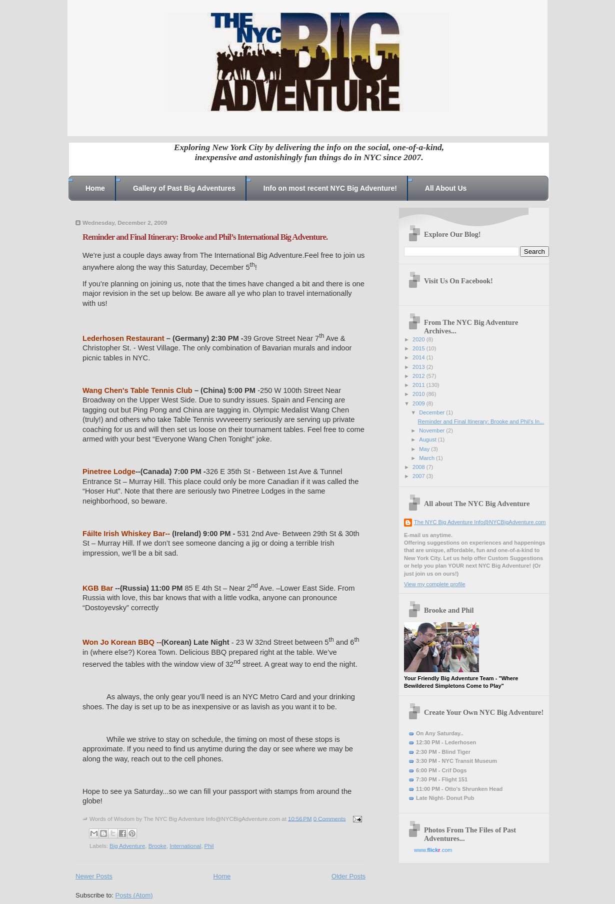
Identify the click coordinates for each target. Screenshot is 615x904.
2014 (419, 357)
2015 (419, 348)
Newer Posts (94, 876)
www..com (433, 850)
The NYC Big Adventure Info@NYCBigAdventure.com (480, 522)
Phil (209, 846)
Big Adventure (127, 846)
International (185, 846)
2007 (419, 476)
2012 (419, 376)
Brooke (157, 846)
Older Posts (349, 876)
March (427, 458)
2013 (419, 367)
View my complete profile (435, 584)
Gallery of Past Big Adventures (184, 188)
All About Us (445, 188)
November (432, 430)
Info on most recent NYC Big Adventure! (330, 188)
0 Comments (330, 818)
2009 (419, 403)
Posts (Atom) (134, 895)
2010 (419, 394)
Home (95, 188)
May (425, 449)
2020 (419, 339)
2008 (419, 467)
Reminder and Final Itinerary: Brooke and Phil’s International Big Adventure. (205, 237)
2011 (419, 385)
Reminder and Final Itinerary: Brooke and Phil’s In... (481, 421)
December (432, 412)
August (428, 439)
